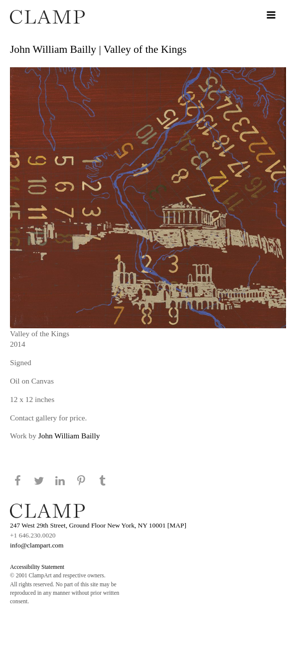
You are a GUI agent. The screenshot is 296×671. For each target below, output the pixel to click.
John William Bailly (69, 435)
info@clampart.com (37, 545)
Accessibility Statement (37, 567)
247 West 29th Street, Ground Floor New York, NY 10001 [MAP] (98, 525)
